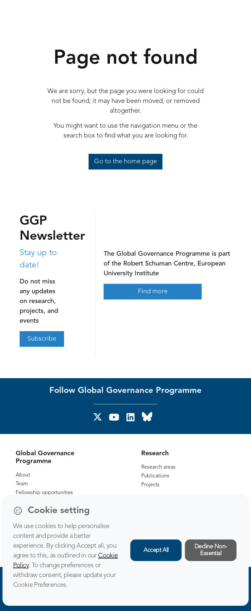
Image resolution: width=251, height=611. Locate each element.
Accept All (156, 550)
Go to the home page (125, 161)
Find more (153, 291)
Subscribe (41, 339)
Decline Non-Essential (210, 550)
